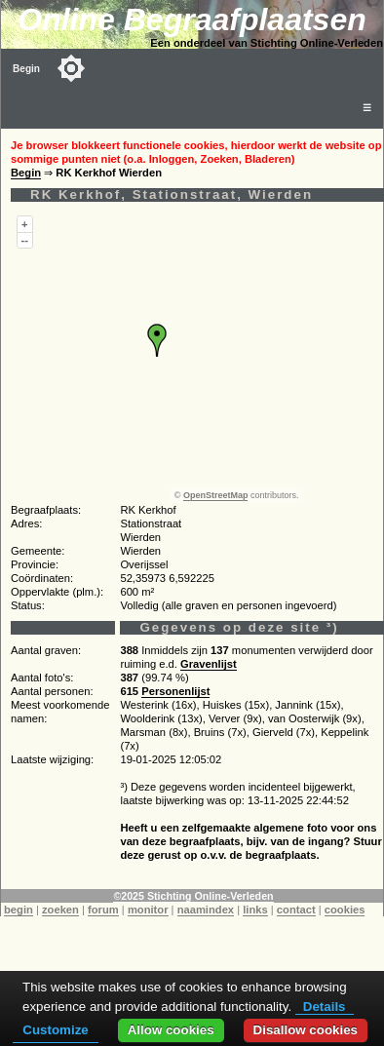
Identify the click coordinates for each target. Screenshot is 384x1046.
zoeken (60, 909)
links (255, 909)
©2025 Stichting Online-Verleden (193, 896)
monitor (148, 909)
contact (296, 909)
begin (18, 909)
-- (24, 240)
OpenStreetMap (216, 495)
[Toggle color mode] (71, 68)
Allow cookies (171, 1030)
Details (324, 1006)
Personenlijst (175, 691)
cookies (345, 909)
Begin (26, 68)
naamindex (205, 909)
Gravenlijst (208, 664)
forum (103, 909)
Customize (55, 1030)
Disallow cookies (305, 1030)
